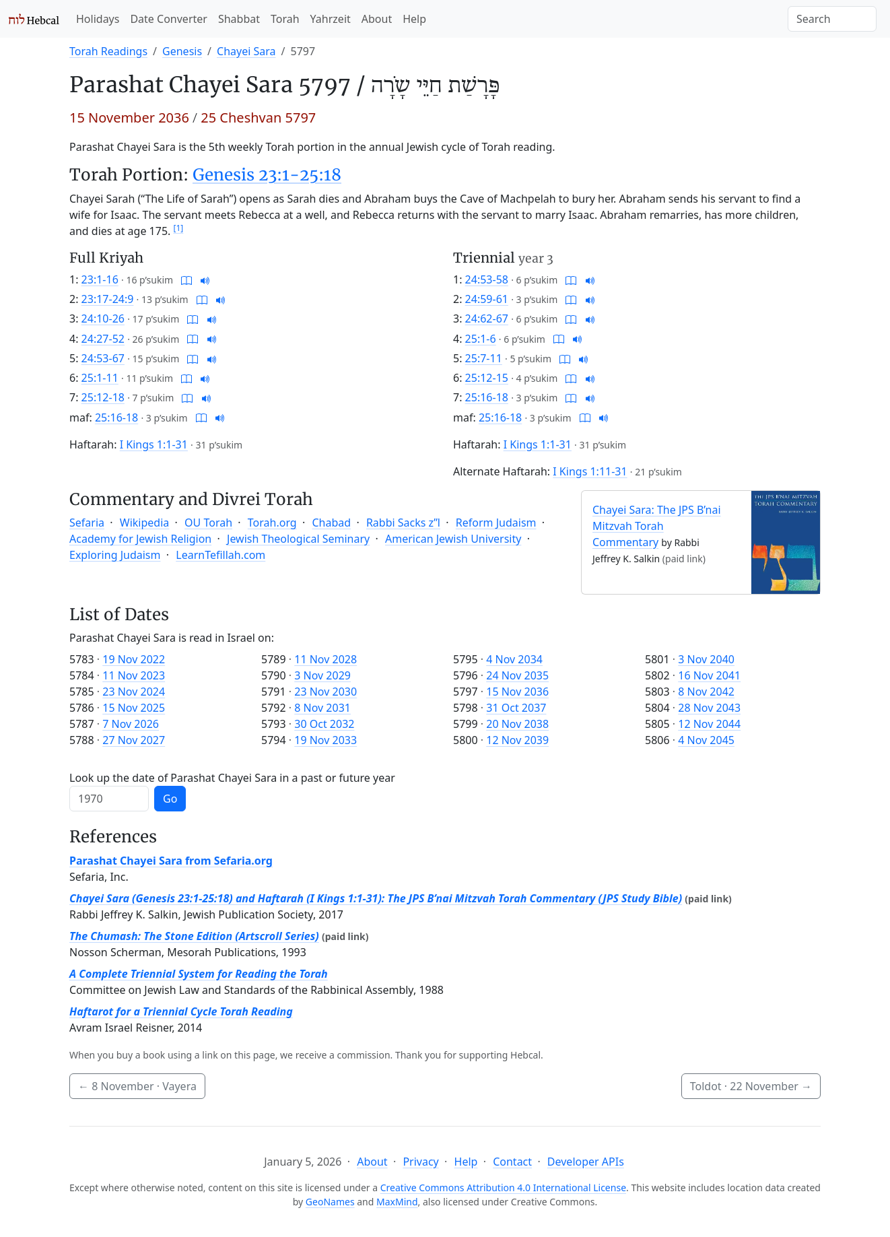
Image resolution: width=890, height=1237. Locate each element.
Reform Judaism (496, 522)
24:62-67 (486, 318)
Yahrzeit (330, 18)
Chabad (331, 522)
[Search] (832, 19)
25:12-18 (103, 397)
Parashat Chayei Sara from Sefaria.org (171, 860)
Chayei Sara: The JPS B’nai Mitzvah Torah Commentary (656, 525)
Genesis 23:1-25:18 (267, 174)
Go (170, 798)
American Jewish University (453, 538)
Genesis (182, 51)
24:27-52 (103, 338)
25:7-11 (483, 358)
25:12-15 (486, 377)
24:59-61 (486, 299)
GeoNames (330, 1201)
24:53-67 (103, 358)
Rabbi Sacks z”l (403, 522)
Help (414, 18)
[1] (179, 228)
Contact (512, 1161)
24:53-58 (486, 279)
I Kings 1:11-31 (590, 471)
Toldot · (751, 1086)
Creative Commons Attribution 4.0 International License (503, 1187)
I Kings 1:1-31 (154, 444)
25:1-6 (480, 338)
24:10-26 (103, 318)
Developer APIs (585, 1161)
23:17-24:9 (107, 299)
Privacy (420, 1161)
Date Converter (168, 18)
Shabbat (239, 18)
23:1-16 (99, 279)
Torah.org (272, 522)
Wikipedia (145, 522)
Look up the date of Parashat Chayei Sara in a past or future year (232, 777)
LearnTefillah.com (220, 554)
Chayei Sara (246, 51)
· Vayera (137, 1086)
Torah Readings (108, 51)
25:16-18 (116, 417)
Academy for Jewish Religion (140, 538)
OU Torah (208, 522)
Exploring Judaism (114, 554)
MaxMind (397, 1201)
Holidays (97, 18)
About (377, 18)
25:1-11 (99, 377)
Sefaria (86, 522)
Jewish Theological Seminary (298, 538)
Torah (285, 18)
